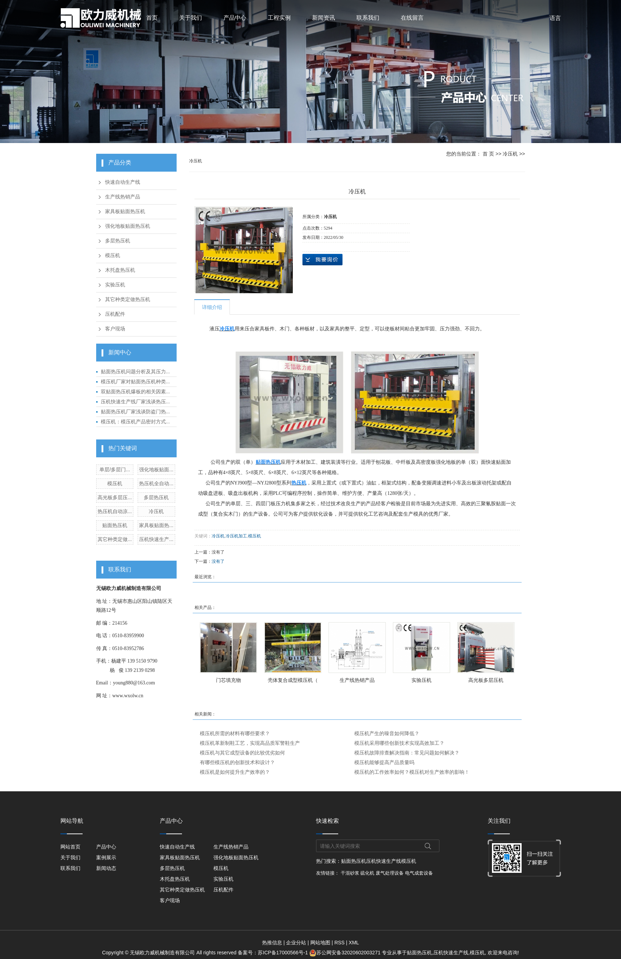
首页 (152, 18)
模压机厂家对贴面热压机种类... (135, 381)
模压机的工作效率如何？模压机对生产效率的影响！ (411, 772)
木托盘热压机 (120, 270)
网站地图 (320, 942)
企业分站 (296, 942)
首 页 (488, 154)
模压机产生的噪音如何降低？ (386, 733)
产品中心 (234, 18)
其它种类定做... (115, 539)
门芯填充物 (228, 680)
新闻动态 (106, 868)
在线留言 (412, 18)
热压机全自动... (156, 483)
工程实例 (279, 18)
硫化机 (367, 873)
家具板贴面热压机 (125, 211)
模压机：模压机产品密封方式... (135, 421)
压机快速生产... (156, 539)
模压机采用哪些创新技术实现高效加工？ (399, 743)
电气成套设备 (419, 873)
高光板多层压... (115, 497)
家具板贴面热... (156, 525)
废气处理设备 (390, 873)
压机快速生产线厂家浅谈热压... (135, 401)
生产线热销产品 (122, 197)
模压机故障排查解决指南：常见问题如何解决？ (406, 753)
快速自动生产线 (122, 182)
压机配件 (115, 314)
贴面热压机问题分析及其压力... (135, 371)
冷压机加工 (236, 535)
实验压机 (115, 284)
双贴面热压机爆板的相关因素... (135, 391)
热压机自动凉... (115, 511)
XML (354, 942)
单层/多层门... (114, 469)
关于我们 (190, 18)
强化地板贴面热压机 (127, 226)
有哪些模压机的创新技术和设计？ (237, 762)
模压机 (112, 255)
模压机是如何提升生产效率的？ (235, 772)
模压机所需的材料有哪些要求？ (235, 733)
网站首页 (70, 847)
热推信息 (272, 942)
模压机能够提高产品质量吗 (384, 762)
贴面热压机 (114, 525)
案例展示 (106, 857)
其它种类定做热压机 (127, 299)
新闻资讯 (323, 18)
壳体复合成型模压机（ (293, 680)
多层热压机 (117, 241)
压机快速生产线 (383, 861)
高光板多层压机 (485, 680)
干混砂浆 (350, 873)
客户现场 (115, 328)
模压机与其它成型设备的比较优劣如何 (242, 753)
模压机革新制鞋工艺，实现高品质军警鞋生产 (250, 743)
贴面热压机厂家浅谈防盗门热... (135, 411)
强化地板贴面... (156, 469)
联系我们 (367, 18)
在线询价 (322, 259)
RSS (339, 942)
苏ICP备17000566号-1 (283, 952)
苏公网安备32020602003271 (345, 952)
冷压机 (156, 511)
